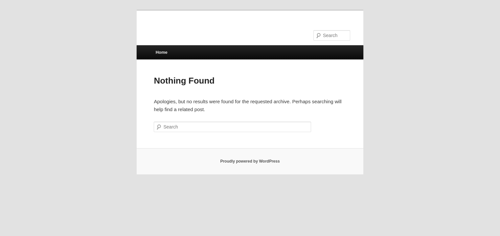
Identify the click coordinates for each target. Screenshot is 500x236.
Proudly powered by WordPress (250, 161)
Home (162, 52)
